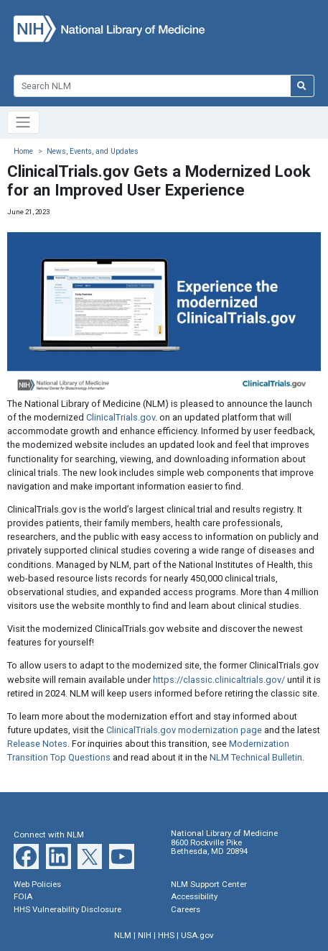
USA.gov (197, 935)
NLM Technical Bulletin (256, 757)
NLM (122, 935)
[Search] (152, 86)
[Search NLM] (302, 86)
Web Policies (37, 884)
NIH (144, 935)
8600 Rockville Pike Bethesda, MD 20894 (209, 847)
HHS (166, 935)
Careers (185, 909)
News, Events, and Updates (93, 151)
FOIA (23, 896)
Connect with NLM (49, 835)
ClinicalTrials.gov (120, 417)
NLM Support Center (209, 884)
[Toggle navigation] (23, 122)
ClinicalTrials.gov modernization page (184, 730)
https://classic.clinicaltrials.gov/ (219, 679)
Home (23, 151)
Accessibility (194, 896)
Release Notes (37, 743)
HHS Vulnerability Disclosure (67, 909)
